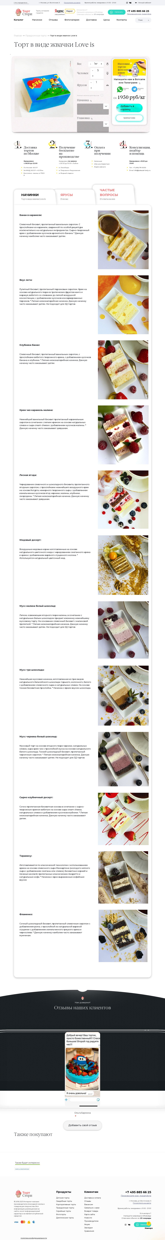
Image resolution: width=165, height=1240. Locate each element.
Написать (116, 12)
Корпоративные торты (66, 1204)
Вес (79, 63)
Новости (88, 1218)
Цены (106, 20)
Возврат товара (91, 1211)
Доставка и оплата (92, 1198)
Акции (87, 1224)
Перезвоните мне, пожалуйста (139, 14)
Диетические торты (65, 1218)
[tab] (34, 197)
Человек (82, 73)
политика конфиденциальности (34, 1238)
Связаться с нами (91, 1208)
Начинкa (84, 100)
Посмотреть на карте (72, 3)
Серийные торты (63, 1211)
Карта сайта (89, 1214)
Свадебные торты (64, 1201)
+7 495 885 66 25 (138, 11)
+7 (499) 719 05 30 (139, 167)
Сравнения (89, 1231)
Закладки (88, 1228)
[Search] (140, 20)
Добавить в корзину (125, 108)
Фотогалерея (71, 20)
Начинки (37, 20)
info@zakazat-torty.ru (142, 170)
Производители (91, 1221)
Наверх (149, 1225)
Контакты (122, 20)
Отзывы (53, 20)
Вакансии (88, 1204)
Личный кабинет (143, 3)
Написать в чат (122, 89)
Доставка (91, 20)
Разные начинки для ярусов (88, 95)
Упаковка (84, 118)
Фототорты (61, 1214)
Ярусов (82, 85)
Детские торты (62, 1198)
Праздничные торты (36, 36)
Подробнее (122, 76)
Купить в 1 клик (129, 118)
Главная (18, 36)
